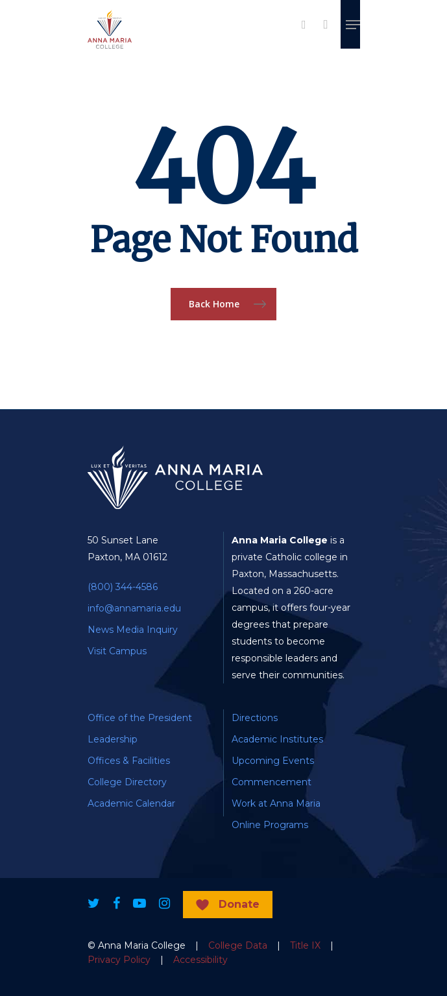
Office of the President (140, 718)
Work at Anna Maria (276, 803)
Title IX (305, 945)
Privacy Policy (119, 960)
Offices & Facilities (129, 760)
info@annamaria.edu (134, 608)
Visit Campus (117, 651)
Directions (255, 718)
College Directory (127, 782)
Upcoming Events (273, 760)
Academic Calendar (131, 803)
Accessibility (200, 960)
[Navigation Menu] (353, 24)
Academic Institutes (277, 739)
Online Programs (270, 825)
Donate (239, 904)
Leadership (113, 739)
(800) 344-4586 (123, 587)
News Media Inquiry (133, 629)
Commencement (271, 782)
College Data (237, 945)
